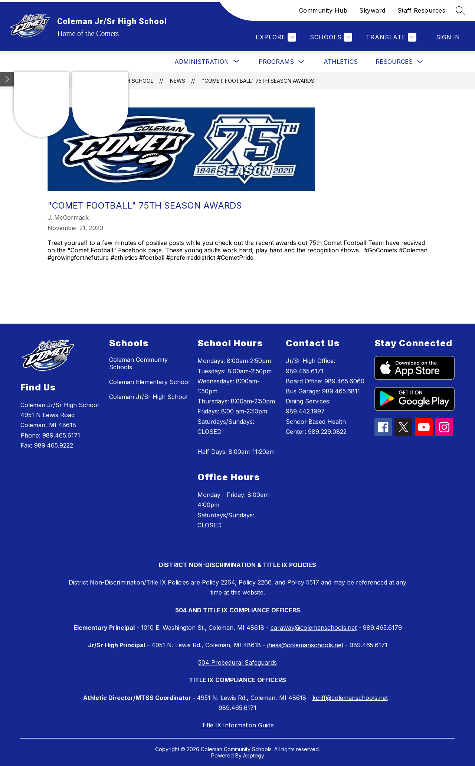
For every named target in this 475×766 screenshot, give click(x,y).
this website (247, 592)
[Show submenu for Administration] (201, 61)
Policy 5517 (303, 582)
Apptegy (253, 755)
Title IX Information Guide (238, 725)
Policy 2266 (255, 582)
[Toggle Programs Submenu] (301, 62)
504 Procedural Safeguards (237, 662)
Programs (276, 61)
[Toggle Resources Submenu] (420, 62)
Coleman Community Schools (138, 363)
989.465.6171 (61, 435)
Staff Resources (421, 10)
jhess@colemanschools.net (305, 645)
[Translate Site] (390, 37)
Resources (394, 61)
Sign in (448, 37)
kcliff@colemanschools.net (350, 697)
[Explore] (275, 37)
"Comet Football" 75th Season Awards (258, 81)
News (177, 81)
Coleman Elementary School (149, 382)
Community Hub (323, 10)
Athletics (341, 61)
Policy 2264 (218, 582)
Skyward (372, 10)
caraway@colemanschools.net (314, 627)
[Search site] (460, 10)
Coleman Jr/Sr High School (148, 396)
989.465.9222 (53, 445)
